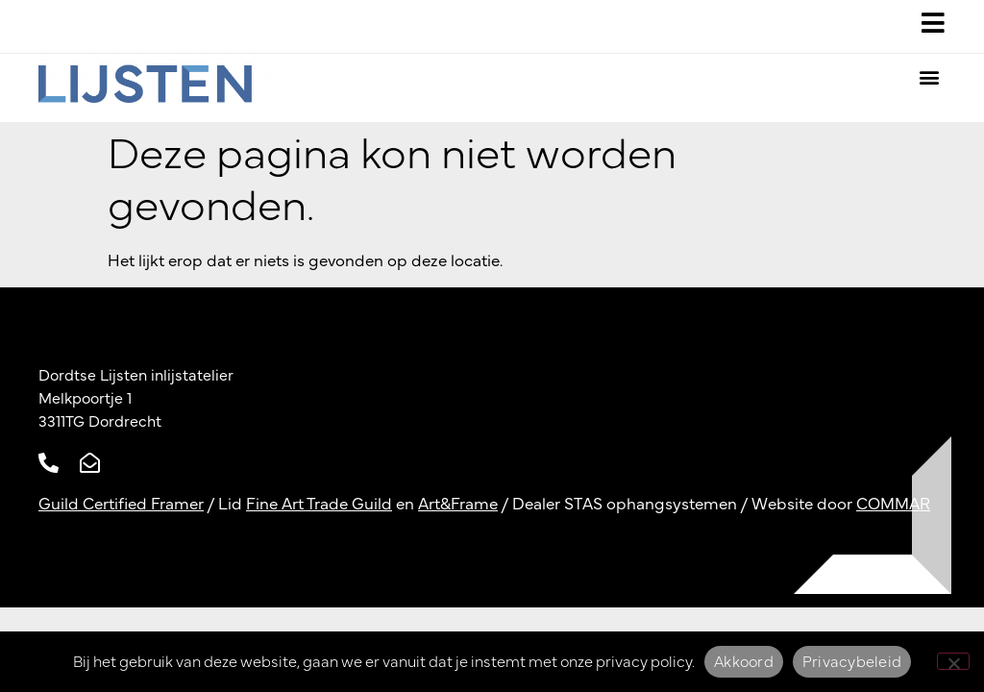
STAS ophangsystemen (650, 504)
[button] (930, 77)
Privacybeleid (851, 662)
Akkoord (744, 662)
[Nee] (953, 661)
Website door (840, 504)
